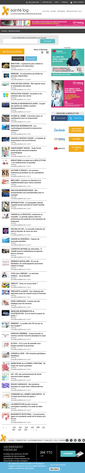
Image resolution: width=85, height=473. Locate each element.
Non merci (54, 469)
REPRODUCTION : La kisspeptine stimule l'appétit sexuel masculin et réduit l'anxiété (27, 204)
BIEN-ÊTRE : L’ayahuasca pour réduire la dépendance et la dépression (27, 65)
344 (26, 427)
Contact (62, 440)
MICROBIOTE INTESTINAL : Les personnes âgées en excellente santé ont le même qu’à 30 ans (28, 416)
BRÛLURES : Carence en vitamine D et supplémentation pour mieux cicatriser (26, 181)
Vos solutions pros (76, 148)
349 (19, 430)
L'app (56, 2)
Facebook (67, 440)
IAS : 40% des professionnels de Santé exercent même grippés (26, 375)
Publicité (48, 440)
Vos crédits (76, 139)
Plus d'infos (29, 468)
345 (32, 427)
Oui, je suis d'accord (58, 465)
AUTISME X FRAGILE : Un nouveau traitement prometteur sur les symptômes (27, 171)
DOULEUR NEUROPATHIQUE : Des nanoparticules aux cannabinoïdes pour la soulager (27, 192)
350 (25, 430)
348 (13, 430)
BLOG (80, 11)
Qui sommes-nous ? (35, 440)
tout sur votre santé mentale (76, 130)
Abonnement (61, 11)
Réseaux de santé (72, 11)
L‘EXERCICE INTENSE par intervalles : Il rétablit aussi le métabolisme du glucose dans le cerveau (27, 251)
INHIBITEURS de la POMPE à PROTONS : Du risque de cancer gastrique (28, 364)
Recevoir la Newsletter (68, 113)
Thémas (64, 2)
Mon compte (78, 2)
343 (20, 427)
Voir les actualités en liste (42, 52)
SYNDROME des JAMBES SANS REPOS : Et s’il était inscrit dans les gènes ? (28, 395)
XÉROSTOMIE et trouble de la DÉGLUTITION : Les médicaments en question (28, 161)
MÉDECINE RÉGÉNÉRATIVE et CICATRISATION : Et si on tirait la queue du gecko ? (28, 313)
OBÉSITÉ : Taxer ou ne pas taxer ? (24, 283)
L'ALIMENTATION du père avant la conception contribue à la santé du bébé (26, 405)
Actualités (45, 11)
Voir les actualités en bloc (47, 52)
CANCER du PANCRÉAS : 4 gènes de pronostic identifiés (25, 240)
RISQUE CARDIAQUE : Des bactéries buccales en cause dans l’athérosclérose (27, 385)
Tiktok (79, 440)
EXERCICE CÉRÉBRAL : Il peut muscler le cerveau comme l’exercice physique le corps (28, 334)
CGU (55, 440)
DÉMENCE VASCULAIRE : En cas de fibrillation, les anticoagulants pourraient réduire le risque (27, 263)
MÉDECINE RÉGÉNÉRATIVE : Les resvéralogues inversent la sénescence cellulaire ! (26, 128)
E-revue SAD (47, 2)
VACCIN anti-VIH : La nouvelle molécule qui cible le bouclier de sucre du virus (28, 230)
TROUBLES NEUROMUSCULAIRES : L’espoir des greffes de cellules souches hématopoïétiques (28, 106)
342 (14, 427)
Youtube (83, 440)
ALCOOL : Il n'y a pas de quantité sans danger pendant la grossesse (26, 344)
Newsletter (21, 440)
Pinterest (75, 440)
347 (43, 427)
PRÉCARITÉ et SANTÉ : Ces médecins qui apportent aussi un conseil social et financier (28, 292)
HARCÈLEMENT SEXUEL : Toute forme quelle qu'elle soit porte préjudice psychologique (26, 150)
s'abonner (68, 454)
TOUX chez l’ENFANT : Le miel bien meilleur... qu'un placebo (25, 274)
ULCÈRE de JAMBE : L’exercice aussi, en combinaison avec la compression (27, 117)
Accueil (4, 31)
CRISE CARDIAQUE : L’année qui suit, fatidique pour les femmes (25, 302)
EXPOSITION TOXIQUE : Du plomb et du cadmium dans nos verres (26, 95)
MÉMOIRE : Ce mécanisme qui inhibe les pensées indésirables (27, 75)
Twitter (71, 440)
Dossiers (53, 11)
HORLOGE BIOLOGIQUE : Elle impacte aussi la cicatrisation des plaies (28, 85)
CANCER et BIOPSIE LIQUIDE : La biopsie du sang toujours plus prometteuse (28, 139)
